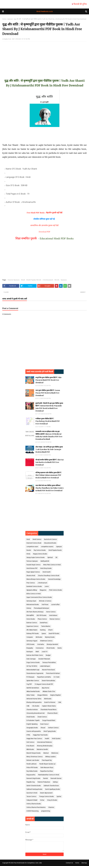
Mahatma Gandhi (42, 749)
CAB (28, 706)
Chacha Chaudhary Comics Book (48, 575)
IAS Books (39, 637)
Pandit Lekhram (32, 764)
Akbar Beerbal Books (33, 691)
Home (4, 19)
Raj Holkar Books (32, 771)
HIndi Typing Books (50, 731)
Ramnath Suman (56, 778)
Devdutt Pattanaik (44, 659)
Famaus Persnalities (49, 662)
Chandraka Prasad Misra (48, 709)
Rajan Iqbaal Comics (33, 572)
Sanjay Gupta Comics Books (36, 557)
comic (47, 586)
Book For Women (49, 702)
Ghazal (43, 728)
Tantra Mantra (45, 626)
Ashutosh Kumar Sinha (34, 699)
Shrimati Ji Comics (45, 601)
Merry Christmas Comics (35, 756)
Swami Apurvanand (46, 793)
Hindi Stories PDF (32, 568)
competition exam (32, 546)
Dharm (50, 630)
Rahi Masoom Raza (47, 767)
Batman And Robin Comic (35, 655)
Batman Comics (32, 622)
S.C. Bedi (56, 677)
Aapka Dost (7, 39)
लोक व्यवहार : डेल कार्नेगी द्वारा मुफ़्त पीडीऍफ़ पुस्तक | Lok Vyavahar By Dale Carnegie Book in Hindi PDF (49, 449)
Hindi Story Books (46, 568)
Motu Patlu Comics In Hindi (52, 565)
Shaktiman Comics (46, 641)
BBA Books (47, 699)
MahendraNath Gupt (33, 670)
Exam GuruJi (44, 724)
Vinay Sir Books (52, 800)
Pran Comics (31, 583)
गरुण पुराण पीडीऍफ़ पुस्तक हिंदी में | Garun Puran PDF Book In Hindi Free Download (47, 392)
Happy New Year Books (40, 735)
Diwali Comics (42, 717)
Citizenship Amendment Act (36, 713)
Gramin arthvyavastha (34, 731)
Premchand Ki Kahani (53, 673)
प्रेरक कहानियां (30, 615)
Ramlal (45, 778)
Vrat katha (40, 644)
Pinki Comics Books (55, 590)
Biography (30, 648)
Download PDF (44, 232)
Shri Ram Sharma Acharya (35, 612)
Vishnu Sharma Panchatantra (36, 807)
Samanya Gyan (31, 601)
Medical (46, 753)
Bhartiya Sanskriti (52, 644)
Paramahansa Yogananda (35, 673)
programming (45, 811)
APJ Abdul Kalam (32, 630)
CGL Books (35, 706)
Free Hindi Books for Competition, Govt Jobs (28, 863)
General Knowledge (54, 579)
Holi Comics (30, 742)
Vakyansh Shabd (32, 800)
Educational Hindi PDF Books (57, 238)
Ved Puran (45, 604)
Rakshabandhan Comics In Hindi (48, 775)
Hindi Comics (37, 539)
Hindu (28, 554)
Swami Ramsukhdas (48, 680)
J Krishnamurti (48, 280)
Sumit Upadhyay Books (52, 789)
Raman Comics (55, 619)
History (29, 608)
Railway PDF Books (33, 633)
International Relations (44, 742)
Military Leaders (50, 756)
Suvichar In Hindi (32, 793)
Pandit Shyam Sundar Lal (47, 764)
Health (47, 738)
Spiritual (50, 557)
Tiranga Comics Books (46, 796)
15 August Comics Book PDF (44, 684)
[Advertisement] (44, 58)
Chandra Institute (32, 709)
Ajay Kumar (45, 688)
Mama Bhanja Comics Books (36, 579)
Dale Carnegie (31, 659)
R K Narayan (30, 677)
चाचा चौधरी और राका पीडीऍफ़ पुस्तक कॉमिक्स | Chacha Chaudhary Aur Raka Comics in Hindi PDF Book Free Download (49, 488)
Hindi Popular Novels (33, 280)
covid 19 (44, 651)
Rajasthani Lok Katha (44, 677)
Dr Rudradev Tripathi (33, 720)
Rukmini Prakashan (44, 782)
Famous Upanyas (14, 280)
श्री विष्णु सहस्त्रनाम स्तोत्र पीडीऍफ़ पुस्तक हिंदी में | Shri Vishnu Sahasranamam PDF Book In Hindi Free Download (48, 475)
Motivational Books (33, 604)
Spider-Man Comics (33, 680)
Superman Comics (32, 626)
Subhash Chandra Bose (51, 785)
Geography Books (32, 728)
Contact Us (69, 863)
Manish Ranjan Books (34, 753)
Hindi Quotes (56, 738)
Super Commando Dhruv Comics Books (39, 597)
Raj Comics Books (40, 550)
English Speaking (32, 724)
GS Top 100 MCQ (32, 666)
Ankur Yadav (31, 695)
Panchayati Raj (47, 760)
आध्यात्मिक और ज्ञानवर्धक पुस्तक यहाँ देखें (44, 225)
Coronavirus (40, 648)
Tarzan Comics (31, 796)
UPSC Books (30, 644)
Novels (56, 280)
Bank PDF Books (54, 633)
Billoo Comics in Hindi (34, 594)
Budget (48, 655)
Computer (30, 637)
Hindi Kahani (53, 615)
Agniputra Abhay (32, 590)
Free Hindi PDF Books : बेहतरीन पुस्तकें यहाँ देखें (44, 213)
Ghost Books (50, 648)
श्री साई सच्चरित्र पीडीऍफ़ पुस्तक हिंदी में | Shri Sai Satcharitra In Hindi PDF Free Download (49, 462)
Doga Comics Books (33, 662)
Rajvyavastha (31, 775)
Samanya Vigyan (32, 641)
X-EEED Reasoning (32, 811)
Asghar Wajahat (55, 695)
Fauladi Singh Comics (33, 565)
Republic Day (31, 782)
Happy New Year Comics (34, 738)
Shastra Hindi (31, 575)
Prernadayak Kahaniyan (41, 608)
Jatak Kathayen (45, 666)
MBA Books (30, 749)
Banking (42, 630)
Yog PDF (29, 684)
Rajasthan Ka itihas (46, 771)
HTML (28, 735)
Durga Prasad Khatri (48, 720)
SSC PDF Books (41, 615)
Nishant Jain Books (33, 760)
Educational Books (50, 543)
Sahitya (55, 782)
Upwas (44, 633)
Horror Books (31, 619)
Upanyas (10, 19)
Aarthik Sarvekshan (33, 688)
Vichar (42, 800)
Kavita (60, 648)
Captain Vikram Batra (49, 706)
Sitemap (84, 863)
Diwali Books (31, 717)
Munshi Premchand (48, 670)
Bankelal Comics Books (34, 586)
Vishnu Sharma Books (34, 804)
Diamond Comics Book (34, 543)
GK (56, 557)
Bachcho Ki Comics (50, 539)
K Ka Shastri (30, 746)
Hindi (23, 280)
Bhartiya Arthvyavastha (34, 702)
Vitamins (51, 807)
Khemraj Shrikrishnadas (44, 746)
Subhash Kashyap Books (34, 789)
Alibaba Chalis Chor (49, 691)
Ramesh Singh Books (33, 778)
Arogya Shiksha (42, 695)
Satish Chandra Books (34, 785)
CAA (59, 702)
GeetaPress (43, 622)
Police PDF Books (32, 767)
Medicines (54, 753)
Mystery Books (50, 637)
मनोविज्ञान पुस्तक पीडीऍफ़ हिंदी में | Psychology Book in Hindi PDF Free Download (47, 421)
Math (37, 651)
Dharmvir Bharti (52, 713)
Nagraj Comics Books (40, 554)
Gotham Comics (53, 728)
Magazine (43, 590)
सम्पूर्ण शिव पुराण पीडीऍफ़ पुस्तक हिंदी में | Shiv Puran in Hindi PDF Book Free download (48, 380)
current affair (55, 604)
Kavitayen (30, 651)
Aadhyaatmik (45, 561)
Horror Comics (51, 612)
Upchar (59, 796)
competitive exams (47, 546)
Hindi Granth (47, 572)
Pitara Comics (42, 619)
